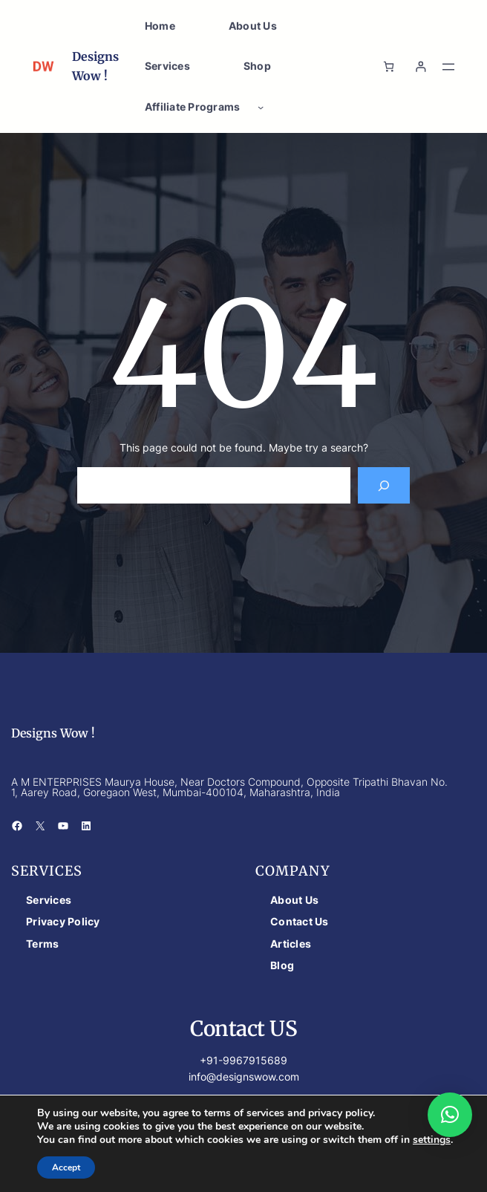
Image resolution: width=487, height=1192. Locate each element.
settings (432, 1140)
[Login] (421, 66)
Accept (66, 1167)
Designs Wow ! (53, 733)
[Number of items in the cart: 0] (389, 66)
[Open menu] (448, 67)
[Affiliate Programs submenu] (261, 107)
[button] (450, 1114)
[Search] (384, 485)
